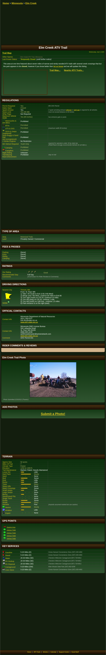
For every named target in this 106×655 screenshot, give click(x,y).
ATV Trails (37, 652)
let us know (58, 66)
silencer (69, 110)
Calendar (53, 652)
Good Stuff (75, 652)
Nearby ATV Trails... (74, 70)
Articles (45, 652)
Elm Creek (30, 3)
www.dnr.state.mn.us (29, 322)
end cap (77, 110)
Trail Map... (54, 70)
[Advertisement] (53, 194)
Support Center (64, 652)
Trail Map (6, 53)
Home (6, 3)
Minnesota (17, 3)
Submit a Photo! (53, 414)
